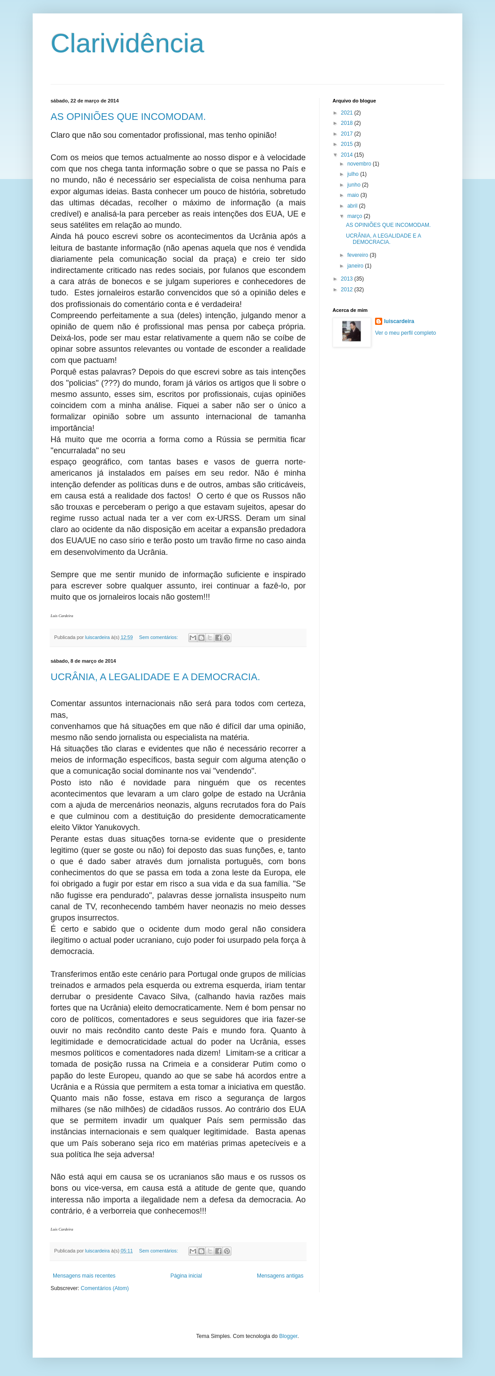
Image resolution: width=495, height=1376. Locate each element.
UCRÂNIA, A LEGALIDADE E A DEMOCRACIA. (155, 676)
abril (353, 206)
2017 (347, 134)
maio (353, 195)
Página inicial (186, 1276)
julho (353, 174)
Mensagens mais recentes (84, 1276)
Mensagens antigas (280, 1276)
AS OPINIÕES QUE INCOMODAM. (128, 116)
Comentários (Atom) (104, 1288)
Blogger (288, 1336)
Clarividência (127, 43)
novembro (360, 164)
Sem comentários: (159, 637)
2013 (347, 279)
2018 (347, 123)
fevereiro (358, 255)
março (355, 216)
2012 (347, 289)
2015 (347, 144)
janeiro (356, 266)
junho (354, 185)
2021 (347, 113)
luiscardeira (399, 321)
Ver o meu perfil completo (405, 333)
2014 (347, 155)
